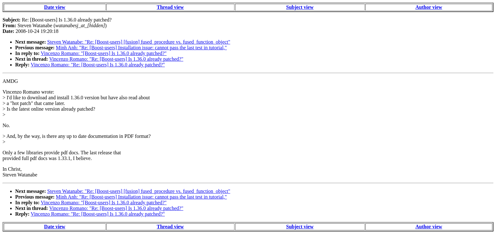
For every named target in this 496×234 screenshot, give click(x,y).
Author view (428, 7)
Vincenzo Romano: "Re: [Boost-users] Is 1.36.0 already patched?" (116, 59)
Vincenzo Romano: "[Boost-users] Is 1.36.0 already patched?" (104, 53)
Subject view (300, 7)
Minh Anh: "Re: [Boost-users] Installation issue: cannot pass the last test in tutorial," (141, 47)
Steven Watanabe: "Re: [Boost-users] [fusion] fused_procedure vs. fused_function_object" (138, 42)
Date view (54, 7)
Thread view (170, 7)
